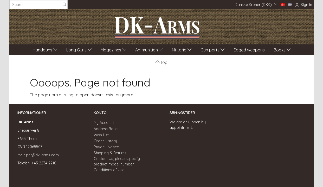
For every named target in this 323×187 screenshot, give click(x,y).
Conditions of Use (109, 170)
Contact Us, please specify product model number (117, 161)
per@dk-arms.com (42, 155)
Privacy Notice (106, 147)
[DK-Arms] (157, 27)
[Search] (64, 5)
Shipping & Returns (110, 153)
